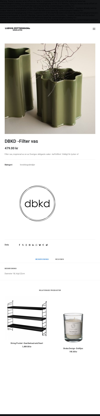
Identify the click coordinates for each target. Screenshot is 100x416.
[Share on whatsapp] (36, 245)
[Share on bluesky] (39, 245)
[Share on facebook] (19, 245)
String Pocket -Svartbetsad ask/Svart (27, 343)
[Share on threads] (26, 245)
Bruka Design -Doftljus (73, 348)
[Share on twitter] (22, 245)
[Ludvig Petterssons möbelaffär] (17, 29)
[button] (94, 28)
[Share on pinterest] (29, 245)
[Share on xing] (43, 245)
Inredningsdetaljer (27, 165)
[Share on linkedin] (33, 245)
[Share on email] (46, 245)
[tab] (60, 260)
